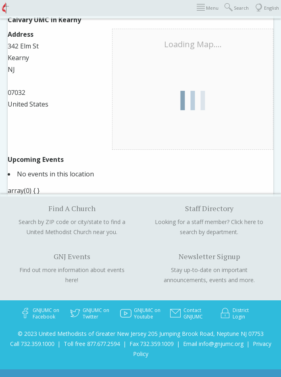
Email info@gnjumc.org (213, 344)
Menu (208, 7)
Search (237, 7)
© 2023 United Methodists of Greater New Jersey (82, 333)
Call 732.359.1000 (32, 344)
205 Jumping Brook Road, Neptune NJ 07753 (206, 333)
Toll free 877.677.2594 (92, 344)
